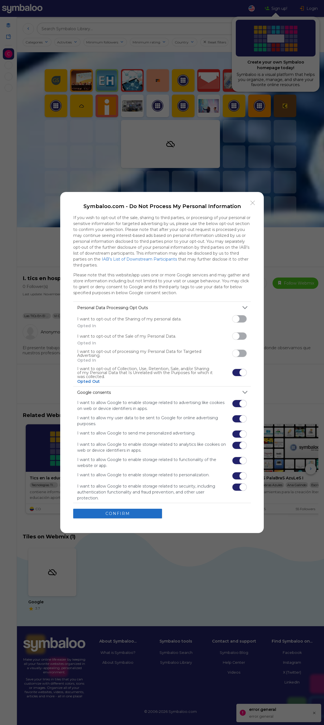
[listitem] (162, 307)
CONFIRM (117, 513)
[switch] (239, 319)
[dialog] (162, 362)
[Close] (252, 203)
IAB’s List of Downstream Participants (139, 259)
